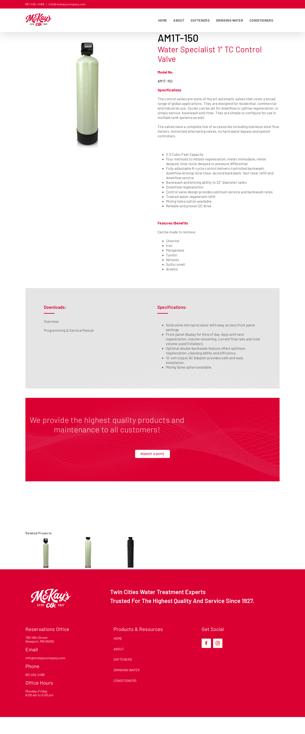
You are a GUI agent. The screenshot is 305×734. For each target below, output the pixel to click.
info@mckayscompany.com (67, 4)
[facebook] (206, 643)
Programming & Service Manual (69, 330)
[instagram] (217, 643)
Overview (51, 321)
